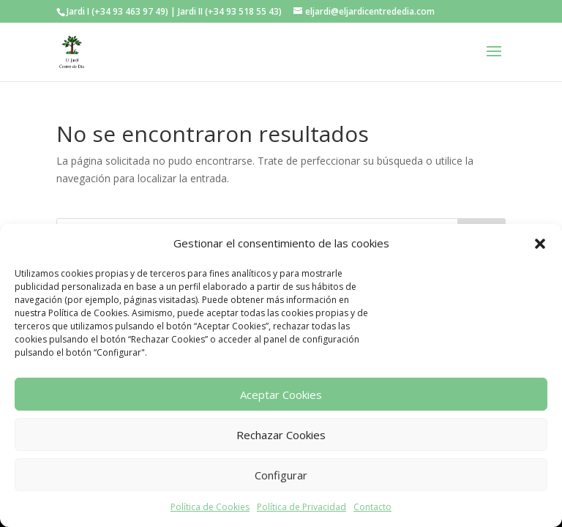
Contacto (372, 507)
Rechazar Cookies (281, 434)
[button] (540, 243)
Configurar (281, 475)
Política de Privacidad (301, 507)
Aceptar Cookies (281, 394)
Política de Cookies (210, 507)
